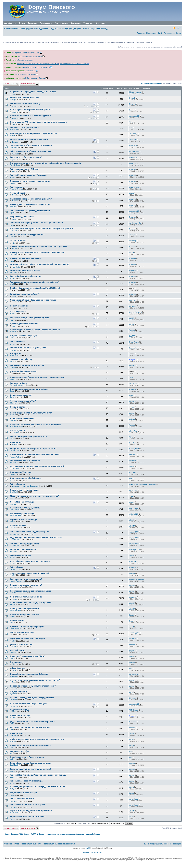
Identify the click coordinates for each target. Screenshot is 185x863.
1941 (131, 496)
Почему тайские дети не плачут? (25, 258)
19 (94, 106)
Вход (178, 33)
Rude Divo (133, 146)
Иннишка (15, 142)
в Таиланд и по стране (25, 60)
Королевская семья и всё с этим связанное (30, 591)
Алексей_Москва (16, 189)
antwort (12, 135)
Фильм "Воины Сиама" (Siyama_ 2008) (28, 347)
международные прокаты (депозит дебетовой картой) (36, 63)
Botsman (13, 717)
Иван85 (14, 118)
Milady (14, 664)
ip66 (11, 658)
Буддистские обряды (20, 710)
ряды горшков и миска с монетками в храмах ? (32, 721)
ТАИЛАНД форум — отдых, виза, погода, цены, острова (57, 29)
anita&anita (14, 129)
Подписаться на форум (29, 84)
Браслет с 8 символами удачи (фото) (27, 656)
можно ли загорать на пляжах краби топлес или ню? (35, 680)
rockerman (14, 677)
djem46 (12, 521)
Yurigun (132, 330)
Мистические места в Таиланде (25, 460)
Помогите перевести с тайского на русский (30, 116)
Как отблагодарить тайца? (22, 514)
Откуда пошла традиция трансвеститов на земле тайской (37, 466)
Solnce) (132, 419)
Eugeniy (132, 621)
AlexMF (14, 106)
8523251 (13, 777)
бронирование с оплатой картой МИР (25, 53)
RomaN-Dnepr (15, 165)
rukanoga (132, 401)
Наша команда (149, 844)
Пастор (12, 819)
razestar (14, 171)
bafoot (12, 723)
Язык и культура (18, 312)
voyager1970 (14, 534)
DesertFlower (134, 342)
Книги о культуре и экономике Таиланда (29, 139)
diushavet (132, 639)
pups (131, 692)
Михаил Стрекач (135, 92)
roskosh (13, 682)
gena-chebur (16, 267)
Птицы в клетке (17, 407)
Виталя (12, 474)
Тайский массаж (17, 342)
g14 (11, 729)
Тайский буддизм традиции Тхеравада (28, 175)
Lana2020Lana (134, 151)
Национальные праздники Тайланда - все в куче (33, 92)
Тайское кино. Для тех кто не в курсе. (27, 804)
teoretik (14, 444)
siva (11, 622)
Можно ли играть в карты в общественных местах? (34, 496)
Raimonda (133, 561)
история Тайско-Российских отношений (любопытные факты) (39, 264)
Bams (12, 397)
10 (97, 326)
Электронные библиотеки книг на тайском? (30, 769)
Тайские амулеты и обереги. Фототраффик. (30, 151)
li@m (12, 213)
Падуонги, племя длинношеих (24, 490)
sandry (131, 407)
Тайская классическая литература (26, 781)
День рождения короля (21, 395)
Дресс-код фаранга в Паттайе (24, 324)
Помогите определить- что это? (25, 615)
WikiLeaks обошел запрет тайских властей (30, 727)
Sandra (12, 184)
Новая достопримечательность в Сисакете (30, 745)
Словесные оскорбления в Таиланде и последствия (34, 454)
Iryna (12, 261)
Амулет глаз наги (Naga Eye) (23, 336)
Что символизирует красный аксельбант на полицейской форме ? (41, 228)
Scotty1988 (133, 383)
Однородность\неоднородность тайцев (29, 389)
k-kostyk (13, 99)
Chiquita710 (133, 514)
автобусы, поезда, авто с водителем (36, 67)
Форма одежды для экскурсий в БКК (27, 234)
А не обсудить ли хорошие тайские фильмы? (31, 109)
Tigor (13, 124)
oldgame (13, 160)
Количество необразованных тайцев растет (31, 199)
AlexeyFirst (15, 432)
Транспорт (88, 23)
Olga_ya (13, 403)
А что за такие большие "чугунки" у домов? (30, 603)
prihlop (131, 324)
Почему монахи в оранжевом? (24, 609)
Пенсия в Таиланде (19, 306)
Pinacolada (14, 812)
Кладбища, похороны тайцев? (24, 294)
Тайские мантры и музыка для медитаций (30, 211)
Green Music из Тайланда (22, 502)
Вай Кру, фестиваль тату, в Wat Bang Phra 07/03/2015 (35, 288)
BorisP (12, 94)
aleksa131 (133, 461)
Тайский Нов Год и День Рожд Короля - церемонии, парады (38, 775)
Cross (12, 320)
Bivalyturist (14, 492)
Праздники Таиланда (20, 715)
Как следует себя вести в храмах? (26, 157)
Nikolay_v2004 (134, 550)
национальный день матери (23, 793)
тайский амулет (17, 668)
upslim (14, 670)
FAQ (160, 33)
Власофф (13, 801)
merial (131, 253)
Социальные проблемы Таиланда (26, 597)
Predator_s (14, 504)
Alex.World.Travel (16, 427)
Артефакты (15, 353)
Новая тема (11, 84)
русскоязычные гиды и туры (25, 74)
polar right (13, 230)
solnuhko (13, 527)
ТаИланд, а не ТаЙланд (21, 359)
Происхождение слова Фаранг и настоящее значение (35, 330)
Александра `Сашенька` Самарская (25, 486)
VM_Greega (133, 710)
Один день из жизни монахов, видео (27, 638)
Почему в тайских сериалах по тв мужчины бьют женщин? (38, 252)
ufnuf (12, 284)
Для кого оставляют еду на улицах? (27, 626)
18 (91, 106)
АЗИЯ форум (26, 29)
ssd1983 (13, 593)
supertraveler (14, 587)
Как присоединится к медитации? (26, 579)
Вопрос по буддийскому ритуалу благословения (33, 686)
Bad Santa (133, 443)
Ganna (12, 236)
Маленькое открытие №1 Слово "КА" (27, 365)
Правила (141, 33)
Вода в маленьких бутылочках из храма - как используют (37, 377)
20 (97, 106)
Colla (13, 326)
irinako (12, 409)
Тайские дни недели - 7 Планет (24, 169)
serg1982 (132, 472)
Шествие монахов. (19, 526)
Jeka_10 (132, 235)
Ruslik (14, 112)
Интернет (100, 23)
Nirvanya (132, 104)
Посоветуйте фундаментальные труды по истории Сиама (37, 787)
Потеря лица (16, 662)
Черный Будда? (17, 193)
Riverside (132, 680)
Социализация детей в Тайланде (25, 478)
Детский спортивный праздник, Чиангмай (30, 561)
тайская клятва (17, 620)
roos (11, 481)
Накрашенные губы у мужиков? (25, 508)
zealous (13, 741)
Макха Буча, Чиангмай (20, 555)
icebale (131, 502)
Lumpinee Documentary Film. (23, 549)
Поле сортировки (93, 823)
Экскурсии (76, 23)
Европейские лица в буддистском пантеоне (30, 763)
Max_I (12, 747)
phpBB (88, 848)
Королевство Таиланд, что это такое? (28, 816)
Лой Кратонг (16, 442)
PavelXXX (15, 154)
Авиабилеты (10, 23)
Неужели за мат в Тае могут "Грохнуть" (28, 704)
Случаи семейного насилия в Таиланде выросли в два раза (38, 246)
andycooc (13, 350)
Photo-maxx (14, 510)
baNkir (12, 711)
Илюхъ (131, 110)
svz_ (131, 128)
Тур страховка (61, 23)
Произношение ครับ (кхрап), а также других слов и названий (38, 122)
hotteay (12, 616)
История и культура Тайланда (96, 29)
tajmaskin (13, 694)
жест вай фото (17, 650)
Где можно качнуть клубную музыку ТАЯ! (29, 318)
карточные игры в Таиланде (23, 520)
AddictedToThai (15, 457)
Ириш (14, 195)
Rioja (12, 225)
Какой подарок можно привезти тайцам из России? (34, 133)
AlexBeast (133, 140)
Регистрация (169, 33)
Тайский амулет (17, 484)
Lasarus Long (134, 348)
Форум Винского (51, 7)
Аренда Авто (46, 23)
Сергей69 (13, 272)
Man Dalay (14, 735)
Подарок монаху (18, 733)
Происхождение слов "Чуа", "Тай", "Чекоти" (31, 413)
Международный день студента (25, 270)
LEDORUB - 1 (15, 468)
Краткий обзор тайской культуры (25, 276)
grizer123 (132, 163)
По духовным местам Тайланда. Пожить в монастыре (35, 425)
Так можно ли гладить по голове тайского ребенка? (34, 282)
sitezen (12, 605)
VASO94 (13, 570)
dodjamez (132, 306)
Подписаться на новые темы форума (59, 844)
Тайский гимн (16, 567)
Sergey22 (132, 360)
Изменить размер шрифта (178, 28)
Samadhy (13, 688)
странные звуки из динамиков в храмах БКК (31, 810)
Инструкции (151, 33)
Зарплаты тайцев (18, 383)
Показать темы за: (64, 823)
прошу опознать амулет (21, 644)
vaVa (131, 740)
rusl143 (132, 318)
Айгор (131, 193)
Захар (12, 391)
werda (12, 361)
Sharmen (13, 421)
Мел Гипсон (14, 147)
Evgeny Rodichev (135, 312)
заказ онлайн (30, 71)
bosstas (14, 646)
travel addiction (15, 516)
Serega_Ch (14, 706)
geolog (14, 219)
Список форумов (11, 29)
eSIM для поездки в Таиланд (34, 78)
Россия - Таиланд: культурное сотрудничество (32, 698)
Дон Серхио (14, 355)
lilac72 (12, 438)
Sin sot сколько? (18, 240)
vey (11, 753)
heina (13, 243)
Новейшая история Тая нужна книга (27, 757)
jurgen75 (13, 652)
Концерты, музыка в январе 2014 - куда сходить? (33, 448)
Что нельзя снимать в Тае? (23, 401)
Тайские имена (17, 187)
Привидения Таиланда (21, 472)
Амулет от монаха (18, 692)
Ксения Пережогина (17, 581)
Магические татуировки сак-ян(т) (25, 104)
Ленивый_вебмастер (17, 385)
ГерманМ (132, 455)
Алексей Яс (14, 462)
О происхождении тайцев (22, 217)
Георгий (132, 728)
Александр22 (134, 116)
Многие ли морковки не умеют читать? (28, 436)
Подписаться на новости (151, 83)
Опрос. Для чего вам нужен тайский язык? (30, 205)
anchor (12, 772)
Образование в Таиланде (22, 632)
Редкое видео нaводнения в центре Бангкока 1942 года (36, 537)
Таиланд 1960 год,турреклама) (24, 543)
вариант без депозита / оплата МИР (73, 63)
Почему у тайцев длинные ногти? (26, 585)
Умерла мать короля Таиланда (24, 98)
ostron (12, 498)
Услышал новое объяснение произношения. (31, 145)
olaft (130, 668)
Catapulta (132, 389)
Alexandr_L (133, 134)
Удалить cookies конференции (168, 844)
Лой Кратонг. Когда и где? (22, 419)
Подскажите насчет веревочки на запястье (30, 181)
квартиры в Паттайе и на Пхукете (30, 56)
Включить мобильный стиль (92, 852)
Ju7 (11, 308)
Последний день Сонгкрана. (23, 371)
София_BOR (15, 450)
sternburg (132, 241)
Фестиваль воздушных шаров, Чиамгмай (29, 573)
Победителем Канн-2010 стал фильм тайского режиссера (37, 739)
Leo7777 (13, 337)
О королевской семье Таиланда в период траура (33, 300)
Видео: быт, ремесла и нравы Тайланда (29, 674)
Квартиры (32, 23)
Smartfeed (174, 28)
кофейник (13, 551)
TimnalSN (13, 379)
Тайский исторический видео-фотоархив (29, 531)
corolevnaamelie (135, 223)
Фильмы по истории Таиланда (24, 127)
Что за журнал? (17, 431)
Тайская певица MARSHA (22, 799)
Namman (132, 169)
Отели (22, 23)
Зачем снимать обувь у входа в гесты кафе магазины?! (36, 223)
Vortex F (14, 297)
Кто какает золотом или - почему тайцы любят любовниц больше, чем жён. (45, 163)
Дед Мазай (14, 765)
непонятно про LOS (19, 751)
